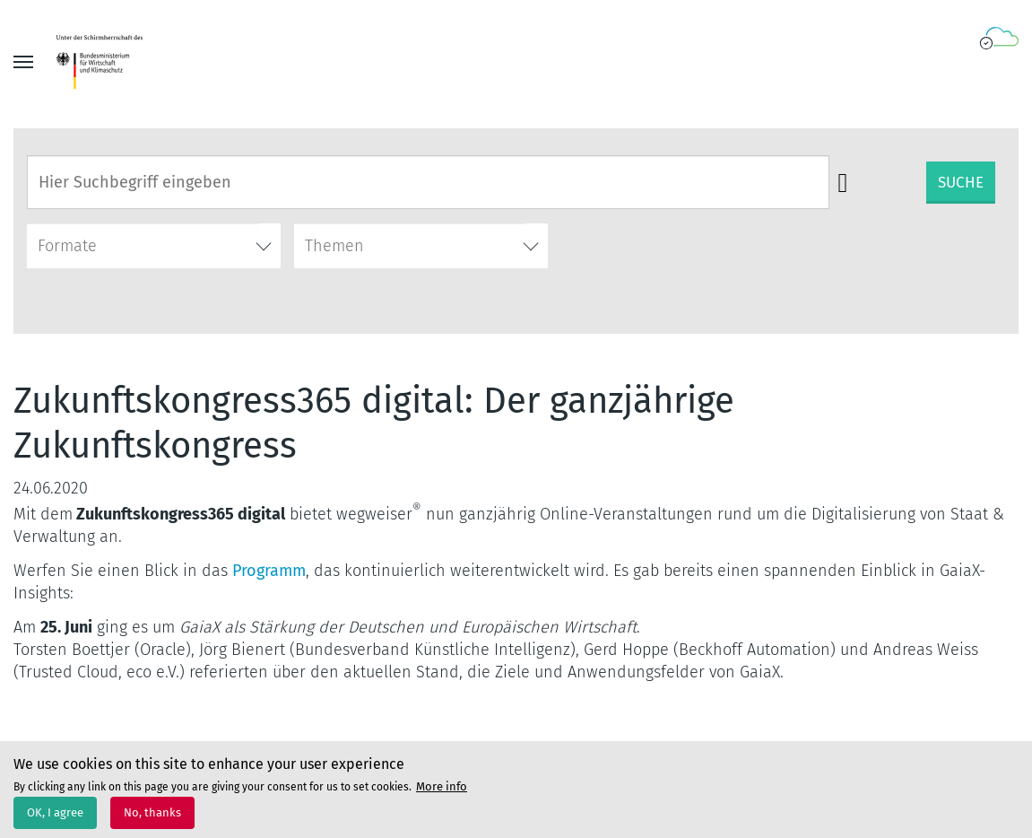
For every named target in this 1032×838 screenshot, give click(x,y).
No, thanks (152, 818)
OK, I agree (55, 818)
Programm (269, 570)
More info (441, 792)
